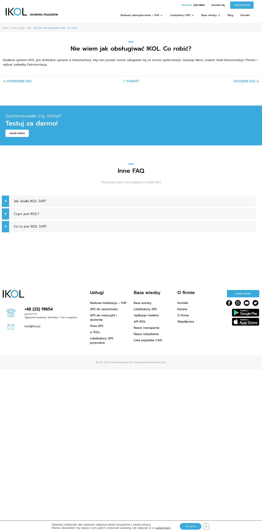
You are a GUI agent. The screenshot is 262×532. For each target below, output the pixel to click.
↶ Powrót (131, 81)
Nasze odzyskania (146, 334)
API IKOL (140, 321)
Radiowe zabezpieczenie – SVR (142, 15)
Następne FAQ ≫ (246, 81)
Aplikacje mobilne (146, 315)
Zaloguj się (218, 5)
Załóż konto (242, 5)
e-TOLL (95, 332)
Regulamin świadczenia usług (150, 362)
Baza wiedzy (210, 15)
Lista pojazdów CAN (148, 340)
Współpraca (185, 321)
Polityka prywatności (122, 362)
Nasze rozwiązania (146, 328)
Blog (230, 15)
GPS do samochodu (104, 309)
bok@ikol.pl (32, 326)
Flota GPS (96, 326)
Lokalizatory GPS (182, 15)
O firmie (183, 315)
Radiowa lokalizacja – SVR (108, 303)
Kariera (182, 309)
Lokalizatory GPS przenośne (101, 340)
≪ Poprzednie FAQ (17, 81)
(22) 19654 (199, 5)
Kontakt (245, 15)
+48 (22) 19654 (39, 309)
